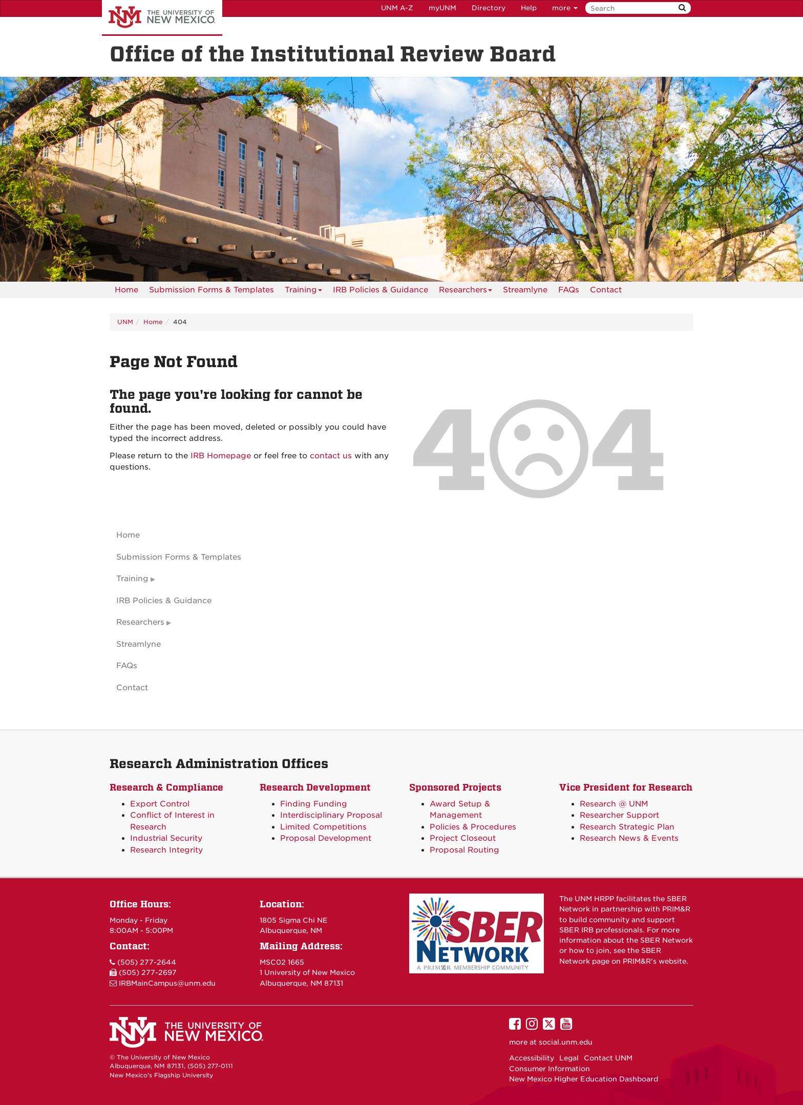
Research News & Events (629, 838)
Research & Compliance (166, 787)
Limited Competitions (323, 827)
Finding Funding (313, 804)
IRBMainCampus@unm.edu (167, 983)
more (565, 8)
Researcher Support (619, 815)
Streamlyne (525, 289)
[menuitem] (126, 290)
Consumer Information (549, 1069)
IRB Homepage (221, 455)
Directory (488, 8)
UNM (125, 322)
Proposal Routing (464, 850)
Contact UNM (608, 1058)
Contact (606, 289)
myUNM (442, 8)
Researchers (465, 291)
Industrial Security (166, 838)
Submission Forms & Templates (211, 289)
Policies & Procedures (473, 827)
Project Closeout (463, 838)
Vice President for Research (625, 787)
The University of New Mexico (162, 18)
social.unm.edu (566, 1042)
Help (529, 8)
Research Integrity (166, 850)
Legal (569, 1058)
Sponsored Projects (455, 787)
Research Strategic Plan (627, 827)
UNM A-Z (397, 8)
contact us (331, 455)
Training (303, 291)
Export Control (159, 804)
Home (126, 289)
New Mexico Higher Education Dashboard (583, 1079)
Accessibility (531, 1058)
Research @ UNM (614, 804)
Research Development (315, 787)
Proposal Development (325, 838)
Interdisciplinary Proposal (331, 815)
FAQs (568, 289)
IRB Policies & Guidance (380, 289)
